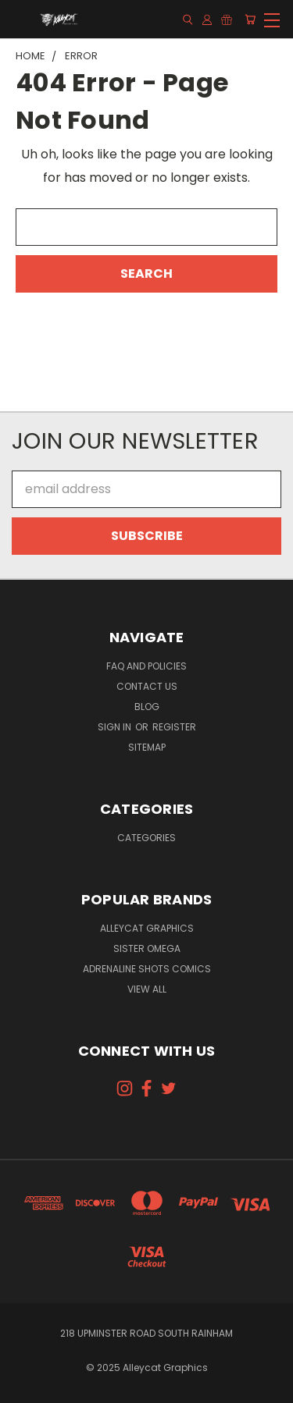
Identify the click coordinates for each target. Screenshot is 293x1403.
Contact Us (146, 686)
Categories (146, 837)
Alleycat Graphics (147, 928)
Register (174, 726)
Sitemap (147, 747)
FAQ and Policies (146, 666)
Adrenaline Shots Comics (147, 968)
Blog (146, 706)
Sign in (116, 726)
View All (146, 989)
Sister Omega (146, 948)
